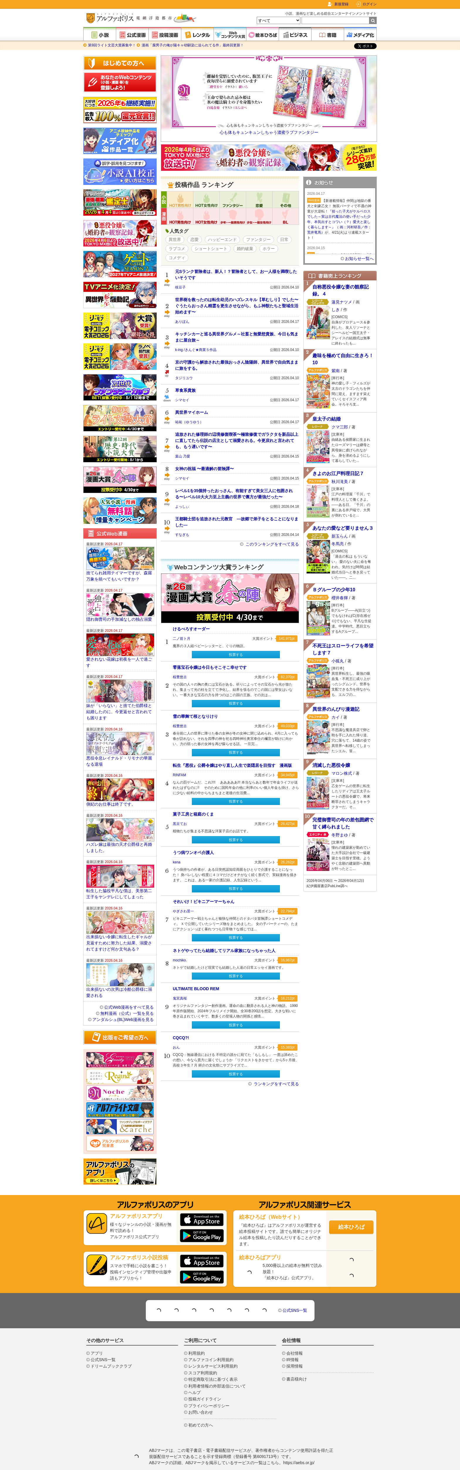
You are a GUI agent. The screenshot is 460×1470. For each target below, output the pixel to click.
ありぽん (182, 322)
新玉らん (340, 536)
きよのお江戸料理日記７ (338, 473)
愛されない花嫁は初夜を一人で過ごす (119, 644)
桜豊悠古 (180, 677)
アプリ (97, 1335)
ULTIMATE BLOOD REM (196, 988)
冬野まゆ (340, 834)
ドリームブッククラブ (111, 1348)
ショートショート (211, 248)
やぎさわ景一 (183, 911)
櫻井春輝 (340, 597)
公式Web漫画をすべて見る (129, 989)
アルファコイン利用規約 (211, 1342)
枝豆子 (180, 287)
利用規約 (196, 1335)
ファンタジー (258, 239)
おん (176, 1047)
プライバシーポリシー (208, 1388)
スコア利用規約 (202, 1355)
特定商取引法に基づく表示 (213, 1361)
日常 (284, 239)
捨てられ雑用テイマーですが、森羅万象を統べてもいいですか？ (119, 558)
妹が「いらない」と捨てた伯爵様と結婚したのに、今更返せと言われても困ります (119, 694)
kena (176, 862)
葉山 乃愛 (182, 456)
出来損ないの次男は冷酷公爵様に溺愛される (119, 974)
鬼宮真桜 (180, 998)
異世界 (175, 239)
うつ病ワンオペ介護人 (193, 852)
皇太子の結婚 (326, 418)
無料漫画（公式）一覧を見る (127, 995)
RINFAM (179, 775)
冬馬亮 (338, 543)
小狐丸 (338, 661)
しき (336, 309)
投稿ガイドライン (204, 1381)
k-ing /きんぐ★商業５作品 (196, 350)
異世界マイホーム (191, 412)
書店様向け (296, 1361)
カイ (336, 717)
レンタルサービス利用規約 (213, 1348)
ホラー (269, 248)
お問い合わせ (200, 1394)
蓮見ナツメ (342, 302)
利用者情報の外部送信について (217, 1368)
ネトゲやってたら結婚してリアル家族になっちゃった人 (224, 950)
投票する (236, 655)
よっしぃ (182, 506)
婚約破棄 (245, 248)
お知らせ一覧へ (359, 258)
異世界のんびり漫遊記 (335, 709)
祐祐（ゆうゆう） (189, 422)
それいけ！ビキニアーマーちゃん (203, 901)
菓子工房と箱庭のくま (193, 814)
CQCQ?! (181, 1037)
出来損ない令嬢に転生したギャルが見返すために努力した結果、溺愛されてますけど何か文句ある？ (119, 925)
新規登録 (341, 4)
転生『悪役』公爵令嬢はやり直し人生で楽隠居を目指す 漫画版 (232, 765)
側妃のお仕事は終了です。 (111, 786)
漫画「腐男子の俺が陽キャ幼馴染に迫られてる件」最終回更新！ (192, 45)
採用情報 (294, 1348)
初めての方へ (200, 1407)
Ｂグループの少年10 (333, 589)
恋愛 (194, 239)
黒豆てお (180, 824)
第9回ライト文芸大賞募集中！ (112, 45)
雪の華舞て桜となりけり (195, 716)
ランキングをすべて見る (276, 1083)
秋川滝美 (340, 481)
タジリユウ (184, 378)
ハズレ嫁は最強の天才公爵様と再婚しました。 (119, 829)
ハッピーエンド (222, 239)
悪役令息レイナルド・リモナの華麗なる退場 (119, 743)
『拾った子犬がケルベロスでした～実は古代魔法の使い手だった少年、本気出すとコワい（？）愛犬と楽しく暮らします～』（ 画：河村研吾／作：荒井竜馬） (339, 221)
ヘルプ (194, 1375)
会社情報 (294, 1335)
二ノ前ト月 (181, 639)
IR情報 (292, 1342)
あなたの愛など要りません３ (342, 528)
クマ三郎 (340, 427)
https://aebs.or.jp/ (298, 1445)
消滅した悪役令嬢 (331, 765)
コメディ (177, 257)
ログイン (370, 4)
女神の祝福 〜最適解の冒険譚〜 (204, 468)
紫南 (336, 370)
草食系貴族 (185, 390)
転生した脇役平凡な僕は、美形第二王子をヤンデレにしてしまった (119, 876)
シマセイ (182, 400)
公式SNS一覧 (295, 1292)
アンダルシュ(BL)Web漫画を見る (123, 1002)
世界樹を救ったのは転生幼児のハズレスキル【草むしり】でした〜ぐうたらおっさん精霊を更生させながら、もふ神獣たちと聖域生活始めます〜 (236, 305)
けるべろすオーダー (191, 629)
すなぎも (182, 535)
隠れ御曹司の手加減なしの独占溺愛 (119, 601)
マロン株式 (342, 773)
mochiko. (180, 960)
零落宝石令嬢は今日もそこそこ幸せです (210, 667)
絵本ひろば (351, 1209)
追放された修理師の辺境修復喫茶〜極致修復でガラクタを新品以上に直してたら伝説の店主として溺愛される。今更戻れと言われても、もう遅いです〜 (236, 440)
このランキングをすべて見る (271, 544)
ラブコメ (177, 248)
